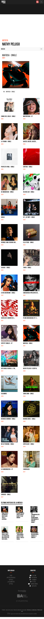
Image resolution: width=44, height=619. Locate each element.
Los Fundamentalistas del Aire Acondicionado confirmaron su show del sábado (35, 517)
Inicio (11, 575)
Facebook (33, 579)
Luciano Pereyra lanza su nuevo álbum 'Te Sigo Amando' (20, 515)
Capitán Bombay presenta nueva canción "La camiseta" (34, 535)
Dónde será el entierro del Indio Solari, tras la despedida (5, 516)
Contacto (33, 586)
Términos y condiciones (32, 610)
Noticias (11, 579)
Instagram (33, 577)
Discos (3, 49)
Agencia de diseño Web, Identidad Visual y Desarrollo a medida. (22, 613)
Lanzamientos (11, 582)
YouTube (33, 575)
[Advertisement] (22, 25)
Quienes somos (33, 584)
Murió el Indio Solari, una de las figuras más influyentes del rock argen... (5, 536)
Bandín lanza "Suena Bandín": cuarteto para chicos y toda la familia (20, 536)
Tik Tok (33, 582)
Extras (11, 584)
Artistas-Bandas (11, 577)
